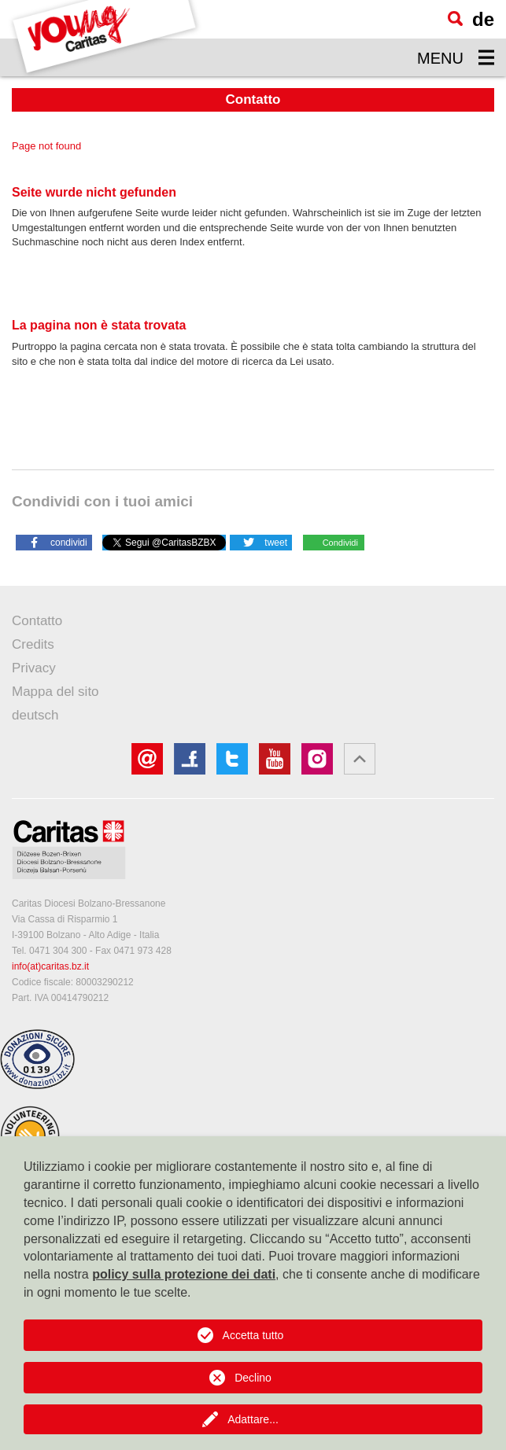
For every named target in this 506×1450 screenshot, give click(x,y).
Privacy (34, 668)
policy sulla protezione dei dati (183, 1274)
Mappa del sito (55, 691)
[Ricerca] (455, 18)
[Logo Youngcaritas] (105, 38)
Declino (253, 1377)
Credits (33, 644)
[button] (53, 542)
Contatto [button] (253, 99)
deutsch (35, 715)
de (483, 19)
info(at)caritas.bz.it (50, 966)
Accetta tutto (253, 1335)
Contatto (37, 620)
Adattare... (253, 1419)
